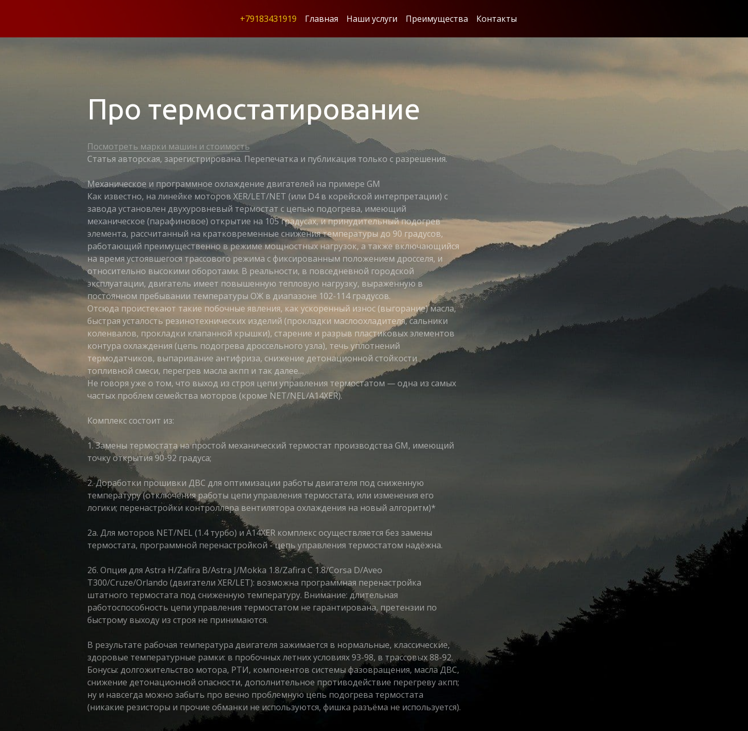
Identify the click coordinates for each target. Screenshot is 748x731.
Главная (321, 18)
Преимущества (437, 18)
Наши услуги (371, 18)
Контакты (496, 18)
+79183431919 (268, 18)
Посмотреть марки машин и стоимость (168, 146)
